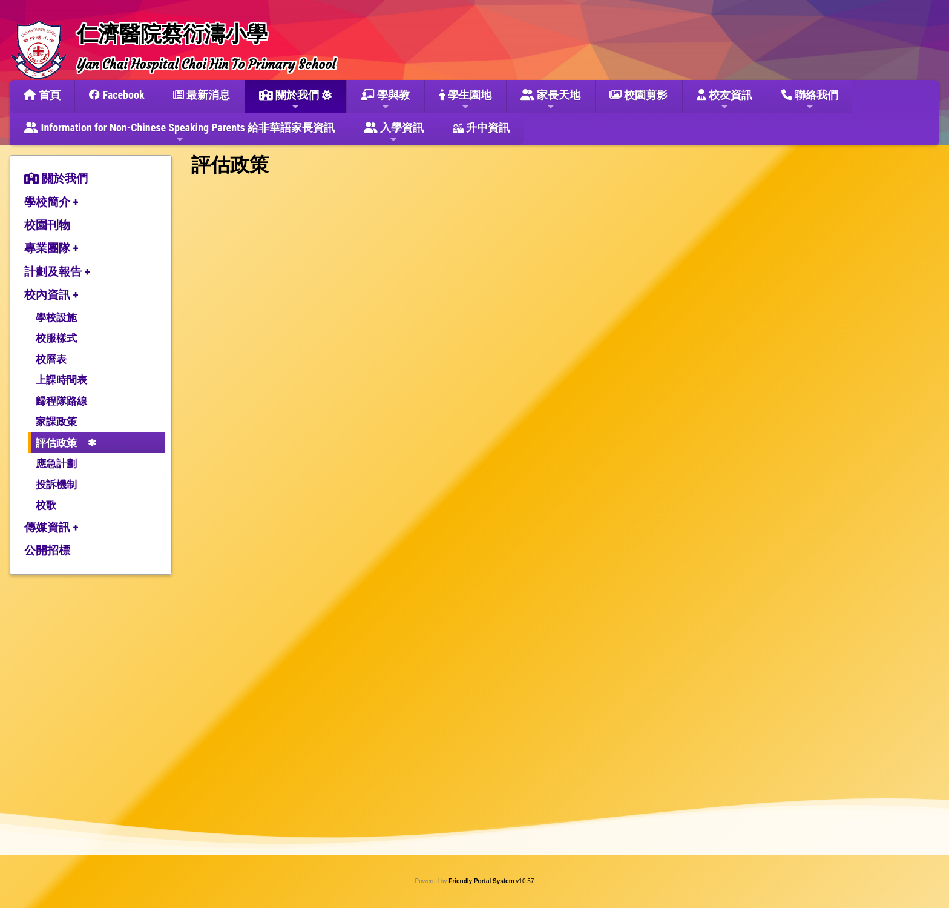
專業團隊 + (51, 248)
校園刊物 (47, 225)
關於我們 (289, 99)
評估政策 (56, 443)
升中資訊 (481, 127)
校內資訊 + (51, 295)
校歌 (46, 505)
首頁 (42, 94)
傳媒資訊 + (51, 527)
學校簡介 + (51, 202)
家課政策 (56, 422)
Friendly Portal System (482, 881)
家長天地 (550, 99)
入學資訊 (394, 132)
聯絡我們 (809, 99)
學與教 (385, 99)
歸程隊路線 (61, 401)
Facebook (116, 94)
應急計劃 (56, 463)
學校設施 (56, 317)
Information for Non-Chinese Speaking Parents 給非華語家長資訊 (179, 132)
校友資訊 (724, 99)
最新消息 (201, 94)
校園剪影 (638, 94)
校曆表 (51, 359)
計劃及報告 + (57, 272)
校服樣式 (56, 338)
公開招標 (47, 550)
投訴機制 (56, 485)
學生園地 (465, 99)
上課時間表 (61, 380)
